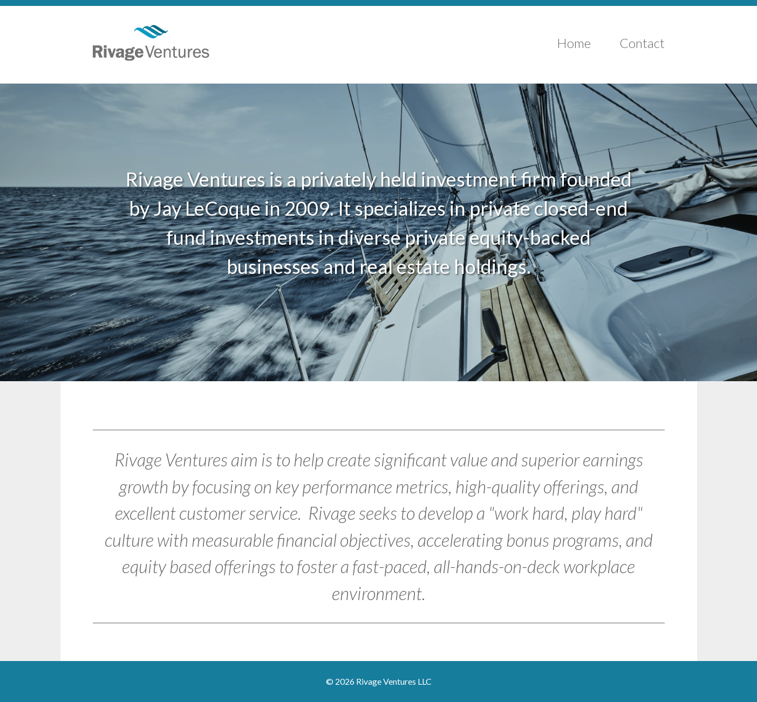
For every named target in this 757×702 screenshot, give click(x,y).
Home (574, 43)
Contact (642, 43)
